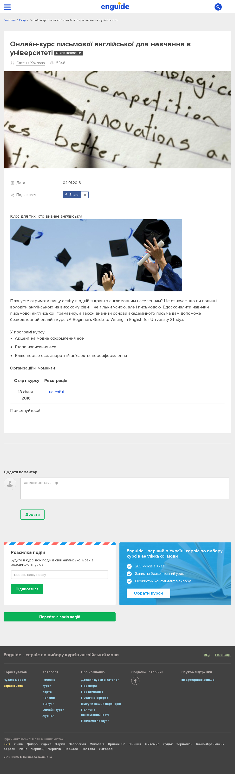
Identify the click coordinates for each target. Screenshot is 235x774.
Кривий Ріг (116, 744)
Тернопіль (184, 744)
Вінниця (135, 744)
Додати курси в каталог (100, 680)
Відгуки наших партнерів (101, 704)
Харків (60, 744)
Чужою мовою (15, 680)
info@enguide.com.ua (198, 680)
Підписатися (27, 589)
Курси (46, 686)
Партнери (89, 686)
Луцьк (168, 744)
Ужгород (106, 749)
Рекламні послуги (95, 721)
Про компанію (92, 692)
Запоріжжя (77, 744)
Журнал (48, 716)
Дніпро (32, 744)
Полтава (88, 749)
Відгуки (48, 704)
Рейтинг (49, 698)
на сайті (56, 391)
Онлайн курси (53, 710)
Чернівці (37, 749)
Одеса (46, 744)
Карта (47, 692)
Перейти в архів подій (59, 616)
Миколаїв (97, 744)
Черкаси (71, 749)
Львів (18, 744)
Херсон (9, 749)
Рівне (23, 749)
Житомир (152, 744)
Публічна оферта (94, 698)
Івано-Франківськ (210, 744)
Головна (49, 680)
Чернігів (54, 749)
